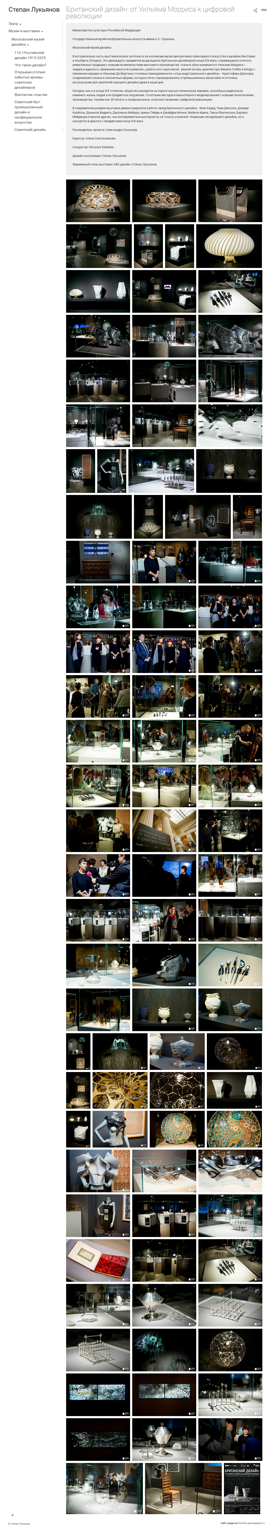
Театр (13, 24)
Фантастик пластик (31, 95)
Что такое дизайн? (30, 65)
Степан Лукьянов (34, 9)
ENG (264, 10)
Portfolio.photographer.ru (251, 1523)
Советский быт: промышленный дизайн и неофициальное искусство (29, 112)
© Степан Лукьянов (19, 1523)
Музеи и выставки (24, 31)
